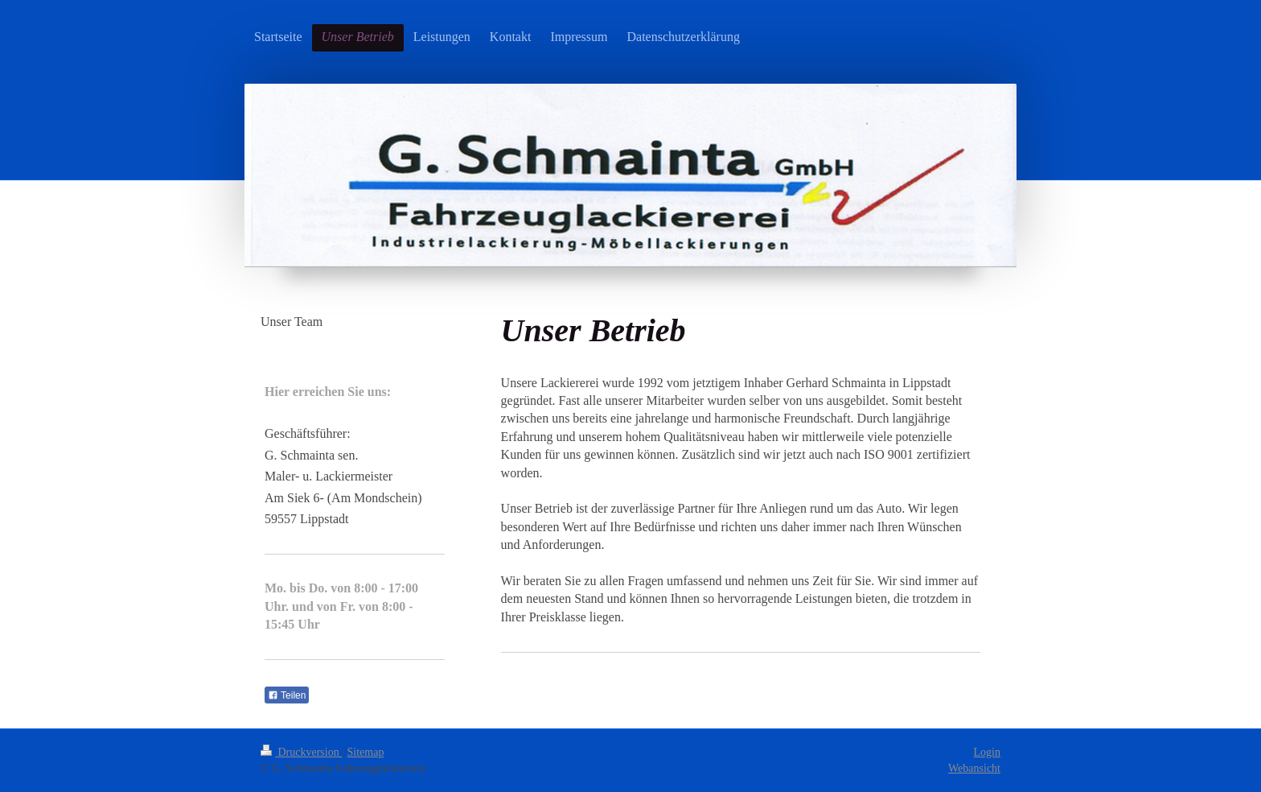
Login (987, 752)
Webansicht (974, 768)
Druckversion (301, 752)
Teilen (287, 695)
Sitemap (365, 752)
